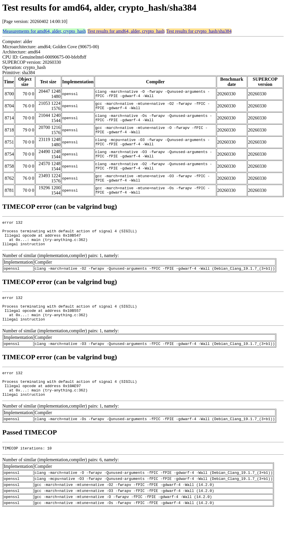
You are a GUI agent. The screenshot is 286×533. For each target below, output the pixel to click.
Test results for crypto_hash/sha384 (199, 31)
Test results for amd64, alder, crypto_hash (126, 31)
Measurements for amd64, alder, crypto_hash (44, 31)
